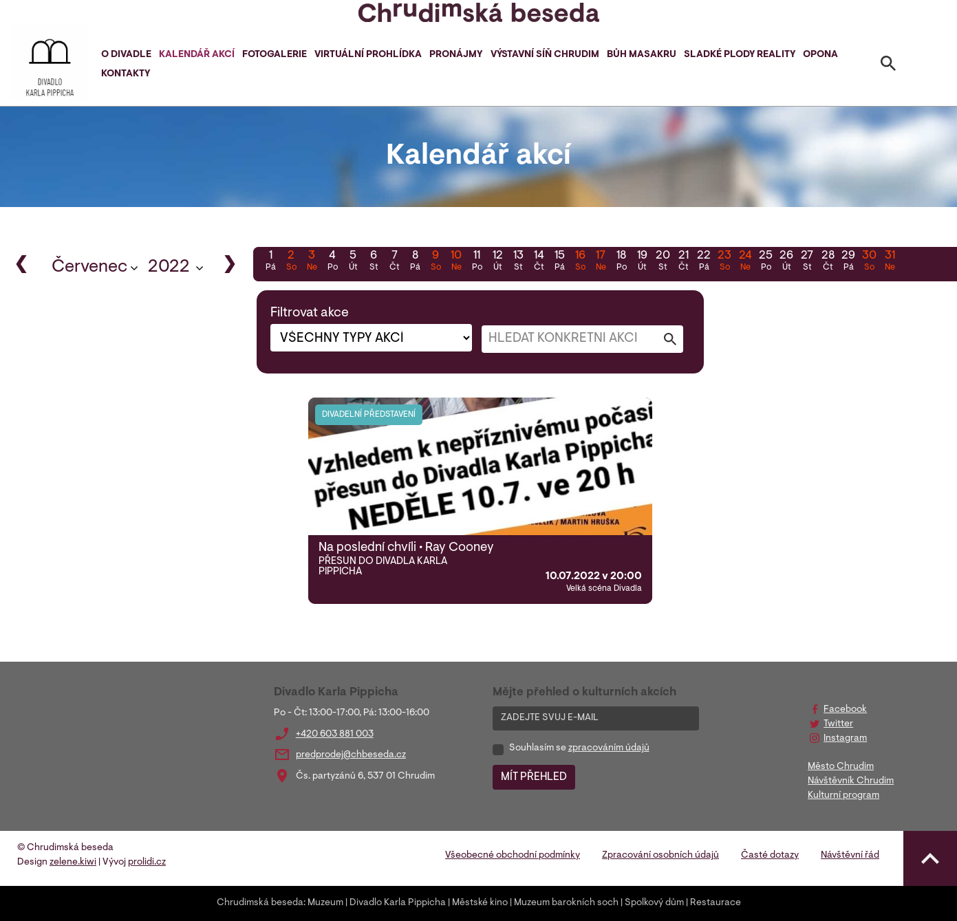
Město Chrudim (841, 767)
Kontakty (125, 74)
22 (703, 262)
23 (724, 262)
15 (559, 262)
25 (765, 262)
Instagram (845, 739)
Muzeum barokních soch (566, 903)
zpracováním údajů (608, 748)
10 (456, 262)
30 (869, 262)
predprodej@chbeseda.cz (351, 755)
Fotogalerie (274, 55)
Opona (820, 55)
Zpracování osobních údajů (660, 855)
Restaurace (715, 903)
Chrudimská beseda (260, 903)
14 (538, 262)
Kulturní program (843, 796)
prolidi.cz (147, 862)
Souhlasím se (579, 748)
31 (889, 262)
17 (600, 262)
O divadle (126, 55)
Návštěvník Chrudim (851, 781)
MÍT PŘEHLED (534, 777)
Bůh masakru (641, 55)
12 (497, 262)
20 (662, 262)
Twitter (838, 724)
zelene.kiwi (73, 862)
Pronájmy (455, 55)
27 (807, 262)
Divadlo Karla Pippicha (398, 903)
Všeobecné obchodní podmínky (512, 855)
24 (745, 262)
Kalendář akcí (197, 55)
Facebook (845, 710)
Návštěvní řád (850, 855)
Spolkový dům (654, 903)
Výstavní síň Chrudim (545, 55)
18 (621, 262)
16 (580, 262)
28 (827, 262)
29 (848, 262)
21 (683, 262)
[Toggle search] (888, 66)
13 (518, 262)
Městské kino (480, 903)
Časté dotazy (770, 855)
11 (476, 262)
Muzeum (325, 903)
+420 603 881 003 (335, 734)
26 (786, 262)
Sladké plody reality (739, 55)
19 (642, 262)
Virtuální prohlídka (368, 55)
